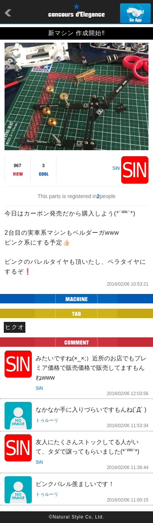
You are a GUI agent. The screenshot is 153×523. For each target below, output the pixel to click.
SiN (116, 168)
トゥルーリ (47, 420)
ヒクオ (14, 327)
